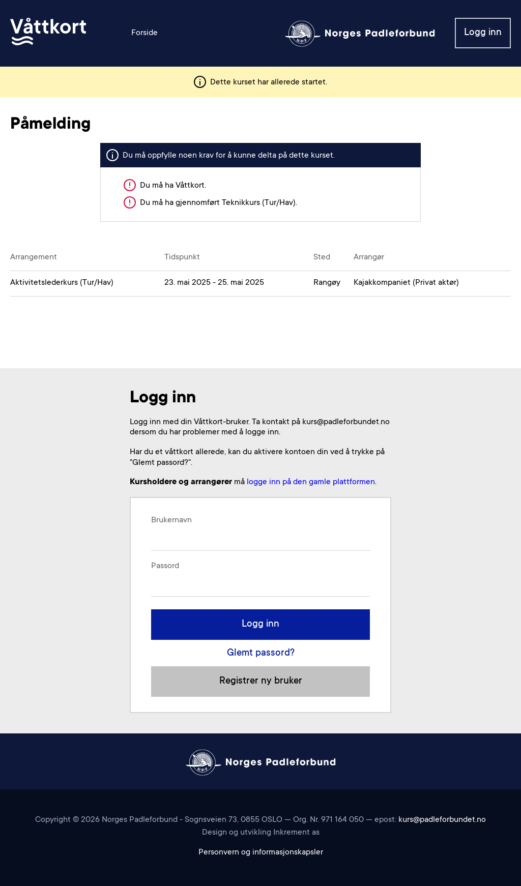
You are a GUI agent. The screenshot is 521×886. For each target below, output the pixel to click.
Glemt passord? (261, 653)
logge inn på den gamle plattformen (311, 482)
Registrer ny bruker (260, 681)
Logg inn (483, 32)
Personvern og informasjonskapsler (260, 852)
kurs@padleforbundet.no (442, 819)
